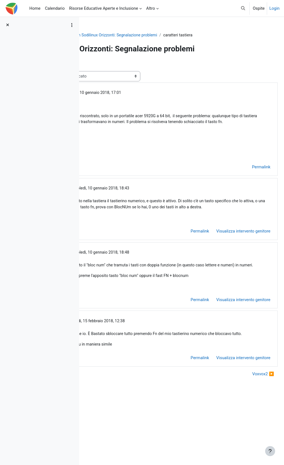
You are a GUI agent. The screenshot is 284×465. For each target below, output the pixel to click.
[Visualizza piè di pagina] (270, 451)
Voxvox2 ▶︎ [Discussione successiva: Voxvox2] (250, 433)
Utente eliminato (126, 118)
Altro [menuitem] (150, 8)
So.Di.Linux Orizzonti (109, 35)
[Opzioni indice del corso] (72, 25)
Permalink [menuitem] (248, 199)
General (141, 35)
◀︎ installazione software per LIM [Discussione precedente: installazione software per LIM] (124, 433)
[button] (243, 8)
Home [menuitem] (34, 8)
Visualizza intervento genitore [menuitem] (230, 270)
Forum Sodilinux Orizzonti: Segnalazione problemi (199, 35)
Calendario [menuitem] (55, 8)
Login (274, 8)
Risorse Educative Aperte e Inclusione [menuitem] (103, 8)
